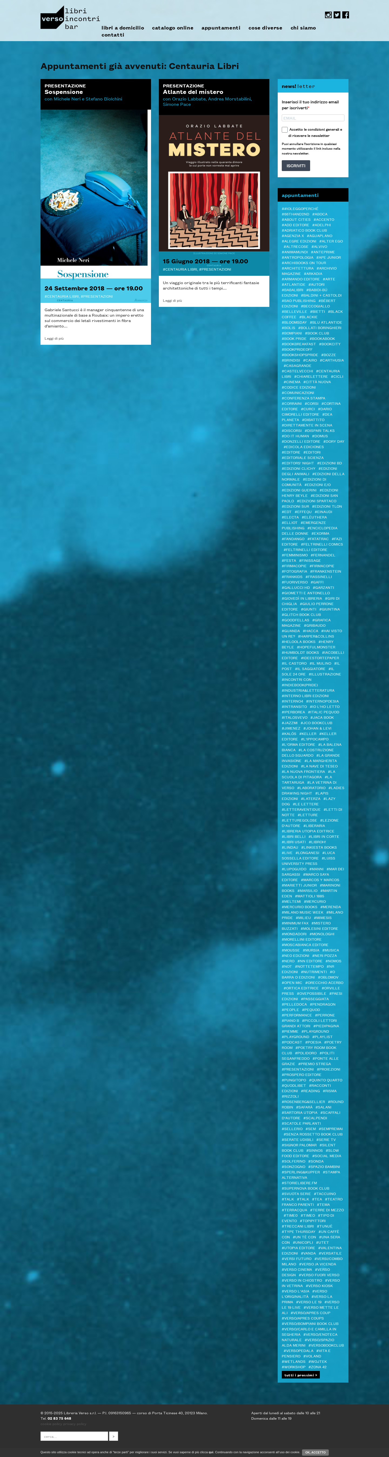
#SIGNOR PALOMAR (299, 1144)
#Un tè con (304, 1236)
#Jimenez (291, 728)
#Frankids (292, 576)
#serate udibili (297, 1139)
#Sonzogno (293, 1166)
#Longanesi (307, 852)
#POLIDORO (306, 1052)
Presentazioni (98, 296)
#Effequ (303, 511)
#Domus (320, 435)
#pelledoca (294, 1004)
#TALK (288, 1199)
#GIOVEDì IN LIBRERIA (302, 598)
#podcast (292, 1042)
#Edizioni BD (329, 462)
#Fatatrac (318, 538)
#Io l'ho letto (325, 706)
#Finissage (310, 560)
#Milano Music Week (302, 912)
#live (287, 852)
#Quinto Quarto (325, 1079)
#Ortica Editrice (301, 987)
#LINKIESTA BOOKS (319, 847)
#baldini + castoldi (321, 295)
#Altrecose (296, 246)
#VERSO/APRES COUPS (303, 1318)
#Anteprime (323, 251)
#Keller (307, 733)
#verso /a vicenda (317, 1263)
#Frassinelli (319, 576)
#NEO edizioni (295, 955)
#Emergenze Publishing (304, 525)
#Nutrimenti (314, 971)
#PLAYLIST (322, 1036)
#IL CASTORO (294, 663)
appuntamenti (221, 27)
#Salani (323, 1107)
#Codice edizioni (299, 387)
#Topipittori (313, 1220)
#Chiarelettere (311, 376)
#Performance (297, 1015)
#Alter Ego (331, 241)
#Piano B (290, 1020)
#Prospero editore (301, 1074)
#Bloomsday (294, 322)
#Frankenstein (325, 571)
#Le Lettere (306, 803)
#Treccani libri (298, 1226)
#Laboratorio (311, 787)
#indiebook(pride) (300, 684)
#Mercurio (315, 901)
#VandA (308, 1253)
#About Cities (296, 219)
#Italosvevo (294, 717)
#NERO (288, 960)
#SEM (311, 1128)
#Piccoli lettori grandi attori (309, 1023)
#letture (308, 814)
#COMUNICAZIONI (298, 392)
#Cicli (337, 376)
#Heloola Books (299, 641)
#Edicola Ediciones (304, 446)
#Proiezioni (328, 1069)
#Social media (326, 1155)
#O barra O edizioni (308, 974)
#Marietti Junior (299, 885)
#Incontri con (296, 679)
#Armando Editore (301, 278)
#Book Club (317, 333)
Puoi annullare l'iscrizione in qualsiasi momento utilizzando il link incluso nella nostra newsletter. (311, 148)
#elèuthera (314, 517)
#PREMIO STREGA (314, 1063)
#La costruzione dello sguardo (308, 752)
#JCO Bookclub (316, 722)
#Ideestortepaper (320, 657)
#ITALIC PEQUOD (323, 711)
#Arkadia (313, 273)
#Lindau (290, 847)
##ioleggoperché (300, 208)
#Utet (322, 1242)
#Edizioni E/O (317, 484)
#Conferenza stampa (303, 398)
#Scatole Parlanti (301, 1123)
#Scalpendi (315, 1117)
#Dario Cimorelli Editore (307, 411)
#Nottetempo (309, 966)
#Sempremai (331, 1128)
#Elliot (290, 522)
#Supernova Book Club (305, 1188)
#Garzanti (323, 587)
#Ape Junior (328, 257)
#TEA (317, 1199)
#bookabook (322, 338)
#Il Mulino (320, 663)
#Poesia (313, 1042)
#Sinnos (314, 1150)
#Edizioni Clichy (299, 468)
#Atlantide (294, 284)
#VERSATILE (330, 1253)
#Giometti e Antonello (306, 592)
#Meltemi (291, 901)
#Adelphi (321, 224)
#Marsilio (307, 890)
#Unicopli (303, 1242)
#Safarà (304, 1107)
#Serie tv (326, 1139)
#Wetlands (294, 1361)
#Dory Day (333, 441)
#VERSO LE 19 (308, 1301)
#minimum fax (295, 923)
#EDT (287, 511)
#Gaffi (317, 582)
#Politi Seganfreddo (308, 1055)
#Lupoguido (294, 868)
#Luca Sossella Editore (308, 855)
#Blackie (308, 316)
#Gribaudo (315, 625)
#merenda (330, 906)
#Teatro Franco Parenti (312, 1201)
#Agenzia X (293, 235)
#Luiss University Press (308, 860)
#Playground (315, 1031)
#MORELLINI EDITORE (302, 939)
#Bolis (288, 327)
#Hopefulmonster (316, 646)
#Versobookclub (326, 1345)
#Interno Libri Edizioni (305, 695)
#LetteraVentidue (301, 809)
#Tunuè (325, 1226)
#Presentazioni (298, 1069)
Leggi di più (54, 338)
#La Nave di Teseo (319, 766)
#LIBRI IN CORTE (323, 836)
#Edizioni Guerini (299, 490)
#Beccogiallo (315, 306)
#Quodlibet (294, 1085)
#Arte (329, 278)
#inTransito (294, 706)
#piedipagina (326, 1025)
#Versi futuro (296, 1258)
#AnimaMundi (295, 251)
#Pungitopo (294, 1079)
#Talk (303, 1199)
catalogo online (172, 27)
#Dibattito (313, 419)
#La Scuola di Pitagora (308, 774)
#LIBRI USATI (294, 841)
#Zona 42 (317, 1366)
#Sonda (316, 1161)
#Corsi (311, 403)
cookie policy (51, 1423)
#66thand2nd (295, 213)
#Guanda (291, 630)
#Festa (289, 560)
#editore (291, 452)
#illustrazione (325, 674)
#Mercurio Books (299, 906)
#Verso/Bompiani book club (310, 1323)
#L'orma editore (298, 744)
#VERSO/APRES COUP (310, 1312)
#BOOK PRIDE (294, 338)
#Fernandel (323, 554)
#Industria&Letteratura (308, 690)
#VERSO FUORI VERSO (319, 1274)
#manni (316, 868)
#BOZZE (328, 354)
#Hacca (310, 630)
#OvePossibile (311, 993)
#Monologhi (322, 933)
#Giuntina (329, 609)
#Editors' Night (298, 462)
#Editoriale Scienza (303, 457)
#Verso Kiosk (319, 1285)
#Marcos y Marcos (320, 879)
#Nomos (333, 960)
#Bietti (317, 311)
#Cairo (310, 360)
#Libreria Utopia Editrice (308, 830)
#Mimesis (323, 917)
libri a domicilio (123, 27)
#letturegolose (299, 820)
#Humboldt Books (300, 652)
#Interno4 (292, 701)
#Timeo (308, 1215)
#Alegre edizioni (299, 241)
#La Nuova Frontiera (303, 771)
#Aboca (319, 213)
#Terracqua (294, 1209)
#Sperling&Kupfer (301, 1171)
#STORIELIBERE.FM (299, 1182)
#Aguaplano (319, 235)
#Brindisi (291, 360)
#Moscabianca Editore (305, 944)
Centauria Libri (63, 296)
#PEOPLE (290, 1009)
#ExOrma (320, 533)
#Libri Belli (294, 836)
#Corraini (292, 403)
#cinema (292, 381)
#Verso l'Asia (295, 1291)
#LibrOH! (317, 841)
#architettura (298, 268)
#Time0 (291, 1215)
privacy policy (74, 1423)
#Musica (330, 950)
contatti (113, 34)
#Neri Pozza (324, 955)
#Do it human (295, 435)
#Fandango (293, 538)
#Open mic (292, 982)
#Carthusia (332, 360)
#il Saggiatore (310, 668)
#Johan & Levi (317, 728)
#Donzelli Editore (301, 441)
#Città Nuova (317, 381)
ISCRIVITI (296, 165)
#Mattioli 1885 (309, 895)
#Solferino (293, 1161)
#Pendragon (323, 1004)
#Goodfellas (295, 619)
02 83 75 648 (59, 1418)
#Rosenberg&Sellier (303, 1101)
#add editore (295, 224)
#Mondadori (294, 933)
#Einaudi (323, 511)
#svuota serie (296, 1193)
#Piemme (290, 1031)
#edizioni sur (295, 506)
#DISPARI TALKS (320, 430)
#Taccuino (325, 1193)
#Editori (312, 452)
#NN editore (310, 960)
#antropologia (297, 257)
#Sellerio (292, 1128)
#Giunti (308, 609)
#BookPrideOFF (297, 349)
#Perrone (325, 1015)
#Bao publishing (299, 300)
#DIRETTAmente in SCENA (307, 425)
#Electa (290, 517)
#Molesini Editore (319, 928)
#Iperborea (293, 711)
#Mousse (291, 950)
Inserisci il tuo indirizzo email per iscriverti (310, 105)
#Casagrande (297, 365)
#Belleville (294, 311)
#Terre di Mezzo (327, 1209)
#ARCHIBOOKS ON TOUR (304, 262)
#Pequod (311, 1009)
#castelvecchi (297, 370)
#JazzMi (290, 722)
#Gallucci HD (296, 587)
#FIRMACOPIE (322, 565)
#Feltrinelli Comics (322, 544)
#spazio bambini (324, 1166)
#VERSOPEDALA (298, 1350)
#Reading (310, 1090)
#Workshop (294, 1366)
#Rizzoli (290, 1096)
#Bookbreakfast (299, 343)
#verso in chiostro (302, 1280)
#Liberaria (314, 825)
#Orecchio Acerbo (324, 982)
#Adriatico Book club (304, 230)
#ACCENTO (324, 219)
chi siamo (303, 27)
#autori (316, 284)
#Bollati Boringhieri (319, 327)
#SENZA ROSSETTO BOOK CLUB (313, 1134)
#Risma (330, 1090)
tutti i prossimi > (300, 1374)
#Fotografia (294, 571)
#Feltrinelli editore (305, 549)
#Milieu (303, 917)
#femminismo (295, 554)
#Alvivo (319, 246)
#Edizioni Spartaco (316, 500)
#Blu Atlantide (326, 322)
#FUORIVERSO (295, 582)
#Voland (312, 1355)
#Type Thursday (299, 1231)
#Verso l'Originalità (304, 1293)
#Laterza (310, 798)
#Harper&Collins (316, 636)
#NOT (287, 966)
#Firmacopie (294, 565)
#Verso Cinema (297, 1269)
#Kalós (289, 733)
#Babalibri (292, 289)
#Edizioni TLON (327, 506)
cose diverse (265, 27)
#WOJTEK (317, 1361)
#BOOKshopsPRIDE (300, 354)
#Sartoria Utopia (299, 1112)
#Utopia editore (298, 1247)
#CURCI (308, 408)
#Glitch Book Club (301, 614)
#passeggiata (315, 998)
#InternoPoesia (322, 701)
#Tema (323, 1204)
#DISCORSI (292, 430)
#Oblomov (328, 977)
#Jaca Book (322, 717)
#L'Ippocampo (314, 738)
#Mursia (311, 950)
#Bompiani (292, 333)
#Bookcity (330, 343)
